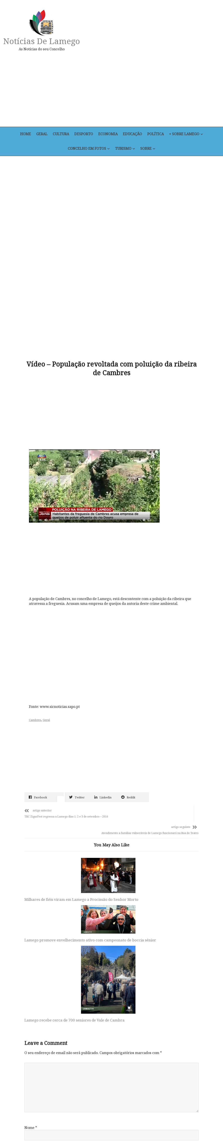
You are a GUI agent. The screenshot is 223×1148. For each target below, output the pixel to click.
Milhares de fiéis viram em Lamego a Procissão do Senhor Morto (47, 831)
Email (30, 999)
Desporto (83, 134)
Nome (30, 971)
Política (157, 134)
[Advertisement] (146, 89)
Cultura (60, 134)
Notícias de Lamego (42, 40)
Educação (133, 134)
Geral (40, 134)
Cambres (37, 657)
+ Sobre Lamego (187, 134)
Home (23, 134)
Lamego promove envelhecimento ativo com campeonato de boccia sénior (109, 824)
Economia (108, 134)
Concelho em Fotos (86, 148)
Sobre (146, 148)
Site (27, 1027)
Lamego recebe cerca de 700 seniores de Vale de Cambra (167, 861)
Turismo (123, 148)
